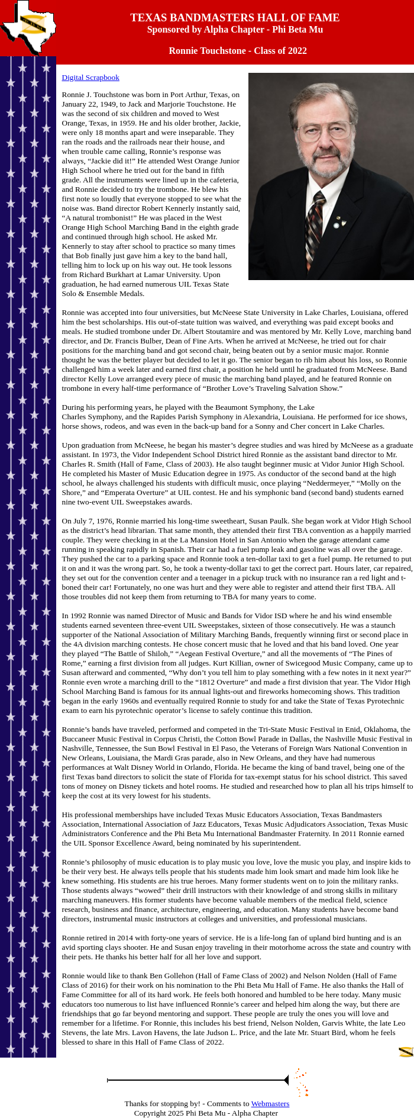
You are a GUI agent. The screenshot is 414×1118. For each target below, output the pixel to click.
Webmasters (270, 1103)
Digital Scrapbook (90, 77)
